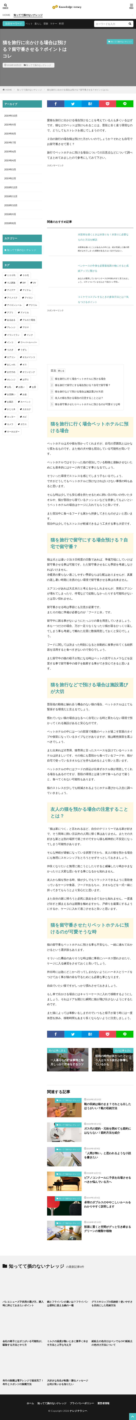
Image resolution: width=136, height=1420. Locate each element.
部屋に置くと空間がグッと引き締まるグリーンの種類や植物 (107, 1228)
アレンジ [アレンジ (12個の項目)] (11, 327)
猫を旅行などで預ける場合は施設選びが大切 (76, 391)
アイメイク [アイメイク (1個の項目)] (12, 297)
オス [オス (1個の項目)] (25, 364)
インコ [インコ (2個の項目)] (10, 342)
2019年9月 (10, 124)
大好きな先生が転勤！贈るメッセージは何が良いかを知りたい (67, 1382)
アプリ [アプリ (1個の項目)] (10, 312)
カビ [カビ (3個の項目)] (25, 416)
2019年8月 (10, 133)
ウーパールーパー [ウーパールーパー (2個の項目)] (29, 342)
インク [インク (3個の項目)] (30, 335)
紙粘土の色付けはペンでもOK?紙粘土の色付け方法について (112, 1343)
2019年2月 (10, 178)
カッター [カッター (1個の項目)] (11, 416)
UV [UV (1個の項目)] (34, 282)
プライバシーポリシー (82, 1403)
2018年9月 (10, 214)
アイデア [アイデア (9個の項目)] (11, 290)
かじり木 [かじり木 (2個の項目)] (11, 409)
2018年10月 (10, 205)
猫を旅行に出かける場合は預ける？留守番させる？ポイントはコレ (78, 89)
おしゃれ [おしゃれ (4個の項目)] (11, 364)
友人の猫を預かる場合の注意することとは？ (76, 397)
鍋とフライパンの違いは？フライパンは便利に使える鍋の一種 (67, 1303)
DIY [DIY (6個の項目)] (24, 282)
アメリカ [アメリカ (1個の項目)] (25, 312)
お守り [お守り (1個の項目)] (26, 379)
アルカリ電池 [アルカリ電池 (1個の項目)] (29, 320)
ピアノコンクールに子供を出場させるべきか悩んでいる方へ (107, 1179)
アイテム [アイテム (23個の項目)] (27, 290)
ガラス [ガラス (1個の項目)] (24, 424)
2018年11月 (10, 196)
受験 (45, 23)
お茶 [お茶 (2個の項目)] (34, 387)
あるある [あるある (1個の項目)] (11, 320)
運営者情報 (103, 1403)
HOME (6, 14)
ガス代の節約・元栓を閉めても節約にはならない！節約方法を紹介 (107, 1130)
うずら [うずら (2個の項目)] (24, 349)
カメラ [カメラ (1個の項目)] (10, 424)
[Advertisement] (90, 191)
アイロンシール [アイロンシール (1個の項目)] (14, 305)
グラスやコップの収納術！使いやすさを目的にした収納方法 (112, 1303)
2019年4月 (10, 160)
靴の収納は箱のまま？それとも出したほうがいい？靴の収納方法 (107, 1106)
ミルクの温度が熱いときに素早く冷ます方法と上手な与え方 (67, 1343)
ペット (29, 23)
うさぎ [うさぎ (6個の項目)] (10, 349)
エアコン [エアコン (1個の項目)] (11, 357)
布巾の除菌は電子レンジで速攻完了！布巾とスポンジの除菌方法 (23, 1382)
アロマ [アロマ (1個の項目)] (26, 327)
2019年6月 (10, 151)
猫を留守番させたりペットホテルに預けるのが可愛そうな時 (85, 404)
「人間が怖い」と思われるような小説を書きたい (107, 1155)
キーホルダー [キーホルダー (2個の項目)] (13, 431)
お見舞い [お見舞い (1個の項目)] (11, 394)
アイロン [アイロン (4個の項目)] (29, 297)
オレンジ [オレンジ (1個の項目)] (11, 379)
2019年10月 (10, 115)
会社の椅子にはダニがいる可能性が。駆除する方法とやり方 (23, 1343)
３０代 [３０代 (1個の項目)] (26, 275)
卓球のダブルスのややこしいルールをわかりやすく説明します (107, 1204)
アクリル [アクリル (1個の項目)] (33, 305)
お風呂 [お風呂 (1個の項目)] (10, 401)
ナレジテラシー (78, 1410)
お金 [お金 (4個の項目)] (25, 394)
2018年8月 (10, 223)
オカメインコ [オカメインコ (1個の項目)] (29, 357)
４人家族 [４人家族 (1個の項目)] (11, 282)
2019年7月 (10, 142)
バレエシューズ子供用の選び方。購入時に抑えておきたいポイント (23, 1303)
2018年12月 (10, 187)
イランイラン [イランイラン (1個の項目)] (13, 335)
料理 (61, 23)
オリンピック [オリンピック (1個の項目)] (29, 372)
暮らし (38, 23)
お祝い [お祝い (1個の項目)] (21, 387)
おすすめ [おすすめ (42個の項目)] (11, 372)
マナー (53, 23)
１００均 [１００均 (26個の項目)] (11, 275)
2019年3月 (10, 169)
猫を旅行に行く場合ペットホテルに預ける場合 (78, 378)
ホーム (30, 1403)
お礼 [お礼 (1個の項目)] (9, 387)
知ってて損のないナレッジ (28, 14)
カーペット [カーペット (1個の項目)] (26, 401)
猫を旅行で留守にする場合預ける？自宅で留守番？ (80, 385)
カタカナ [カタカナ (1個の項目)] (27, 409)
